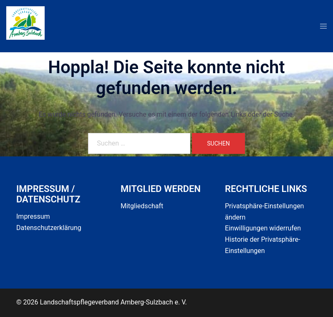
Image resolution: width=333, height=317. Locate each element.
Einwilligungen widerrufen (263, 228)
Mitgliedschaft (142, 206)
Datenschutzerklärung (48, 228)
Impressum (33, 216)
